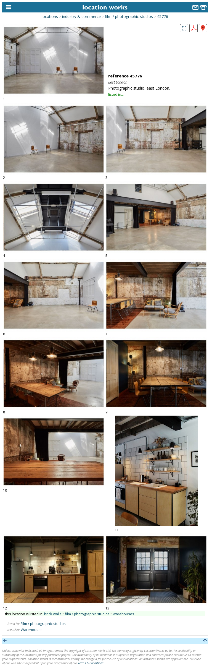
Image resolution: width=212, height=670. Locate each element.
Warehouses (32, 629)
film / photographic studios (129, 16)
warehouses (123, 613)
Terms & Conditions (91, 663)
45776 (162, 16)
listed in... (116, 94)
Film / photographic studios (43, 623)
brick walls (53, 613)
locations (50, 16)
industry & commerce (81, 16)
